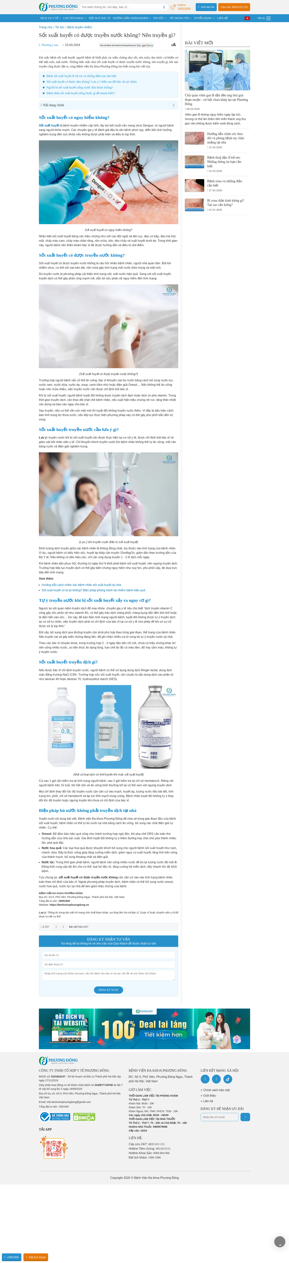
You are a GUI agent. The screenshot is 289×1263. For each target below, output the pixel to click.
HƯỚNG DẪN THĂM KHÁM (130, 18)
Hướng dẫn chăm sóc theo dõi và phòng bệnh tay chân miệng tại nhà (225, 138)
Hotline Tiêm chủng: (149, 1148)
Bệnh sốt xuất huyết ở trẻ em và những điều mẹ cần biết (81, 76)
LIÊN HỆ (222, 18)
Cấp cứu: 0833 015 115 (234, 7)
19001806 (64, 900)
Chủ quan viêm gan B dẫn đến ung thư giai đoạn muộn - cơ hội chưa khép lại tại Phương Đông (216, 99)
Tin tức (59, 27)
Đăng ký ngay (109, 990)
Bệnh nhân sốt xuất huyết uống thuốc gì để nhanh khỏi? (80, 93)
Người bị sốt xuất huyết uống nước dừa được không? (79, 87)
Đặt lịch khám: (145, 1157)
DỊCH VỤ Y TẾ (49, 18)
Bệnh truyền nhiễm (79, 27)
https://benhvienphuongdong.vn (69, 904)
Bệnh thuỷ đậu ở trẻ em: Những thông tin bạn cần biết (224, 162)
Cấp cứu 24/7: (147, 1144)
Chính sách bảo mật (216, 1090)
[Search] (164, 7)
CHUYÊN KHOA (73, 18)
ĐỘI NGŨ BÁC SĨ (99, 18)
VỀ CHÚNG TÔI (179, 18)
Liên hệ (208, 1101)
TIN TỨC (158, 18)
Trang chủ (45, 27)
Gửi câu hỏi (206, 6)
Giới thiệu (209, 1095)
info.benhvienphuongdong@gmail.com (69, 1102)
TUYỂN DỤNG (203, 18)
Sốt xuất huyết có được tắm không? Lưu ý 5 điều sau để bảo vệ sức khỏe (91, 81)
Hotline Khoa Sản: (149, 1153)
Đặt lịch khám (36, 1257)
